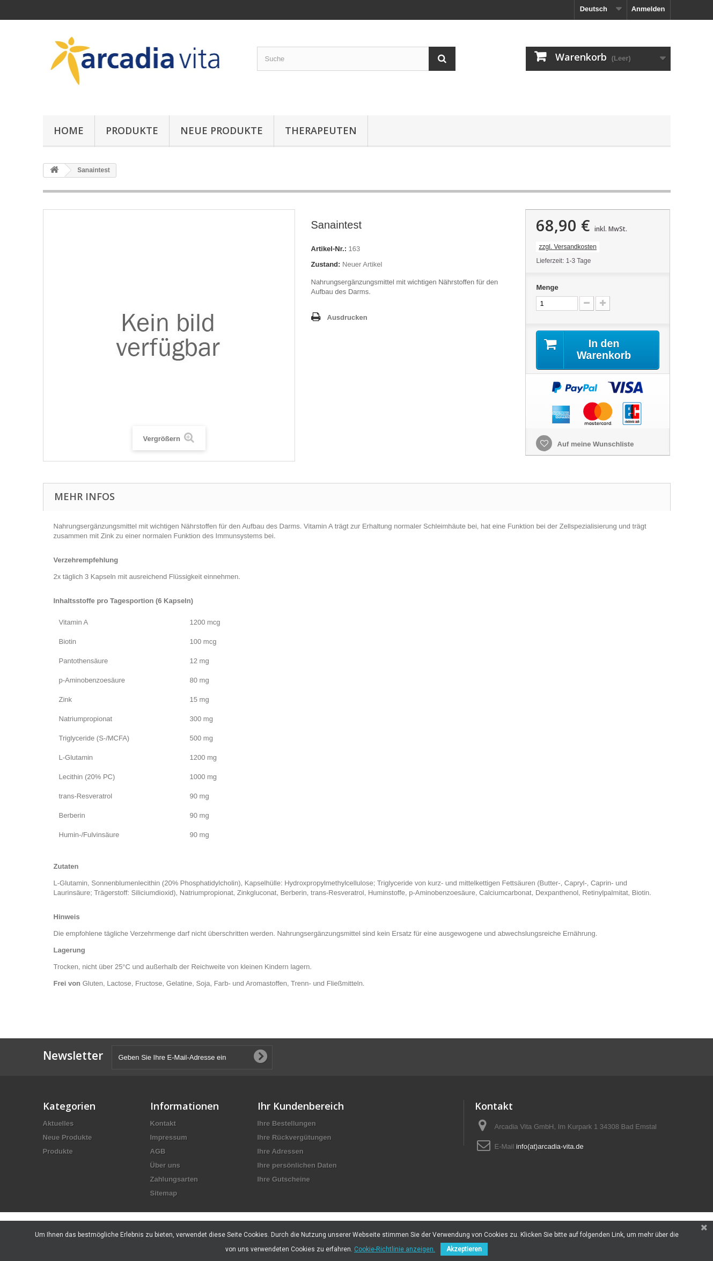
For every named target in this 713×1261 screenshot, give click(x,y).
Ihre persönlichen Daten (297, 1165)
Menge (547, 287)
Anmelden (648, 9)
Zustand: (326, 264)
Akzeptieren (464, 1249)
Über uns (165, 1165)
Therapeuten (321, 130)
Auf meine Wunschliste (594, 444)
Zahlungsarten (174, 1179)
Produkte (132, 130)
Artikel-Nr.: (329, 249)
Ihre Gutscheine (284, 1179)
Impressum (168, 1137)
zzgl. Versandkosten (567, 247)
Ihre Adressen (281, 1151)
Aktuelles (58, 1123)
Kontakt (163, 1123)
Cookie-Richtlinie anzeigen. (394, 1249)
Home (69, 130)
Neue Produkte (221, 130)
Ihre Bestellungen (287, 1123)
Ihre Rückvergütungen (295, 1137)
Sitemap (164, 1193)
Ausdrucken (347, 317)
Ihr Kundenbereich (301, 1105)
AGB (158, 1151)
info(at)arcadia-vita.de (550, 1146)
